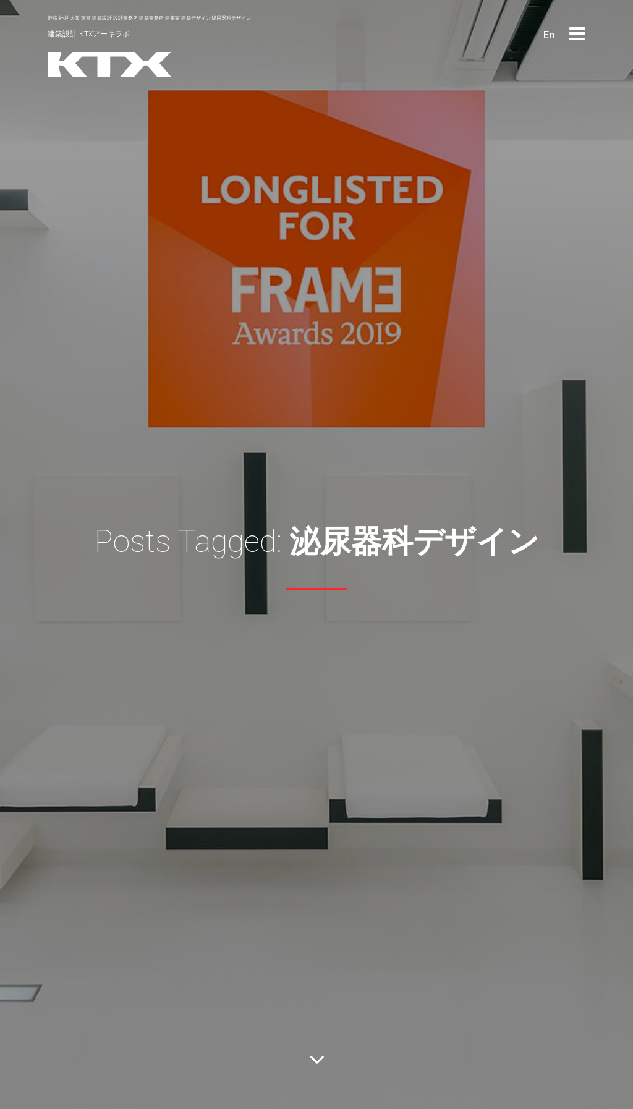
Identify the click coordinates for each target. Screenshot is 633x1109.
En (548, 35)
